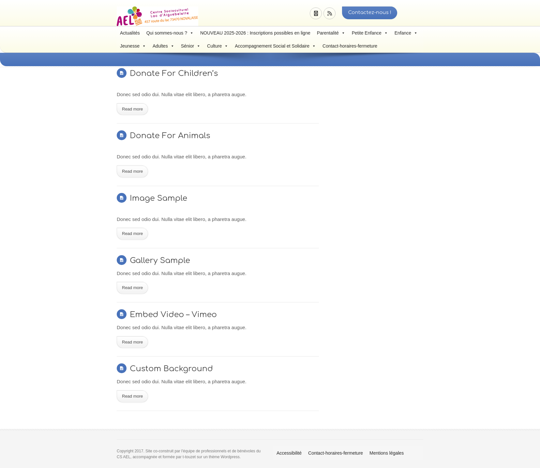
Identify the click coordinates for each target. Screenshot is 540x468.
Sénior (191, 45)
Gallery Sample (160, 260)
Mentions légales (386, 453)
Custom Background (171, 368)
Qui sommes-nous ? (170, 32)
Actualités (130, 33)
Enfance (406, 32)
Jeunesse (133, 45)
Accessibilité (289, 453)
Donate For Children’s (174, 73)
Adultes (163, 45)
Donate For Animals (170, 135)
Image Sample (158, 198)
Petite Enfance (370, 32)
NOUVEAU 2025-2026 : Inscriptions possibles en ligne (255, 33)
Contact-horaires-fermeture (349, 46)
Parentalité (331, 32)
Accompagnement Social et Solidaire (275, 45)
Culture (217, 45)
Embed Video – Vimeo (173, 314)
